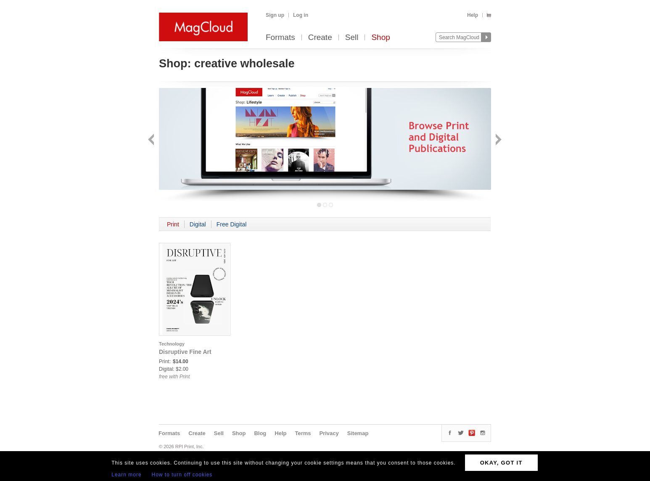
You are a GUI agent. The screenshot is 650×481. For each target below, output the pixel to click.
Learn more (126, 475)
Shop (380, 38)
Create (320, 38)
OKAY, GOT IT (501, 463)
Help (472, 15)
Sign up (275, 15)
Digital (198, 224)
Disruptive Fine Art (185, 351)
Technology (172, 343)
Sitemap (358, 433)
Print (173, 224)
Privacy (329, 433)
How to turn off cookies (182, 475)
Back (152, 140)
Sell (352, 38)
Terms (303, 433)
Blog (260, 433)
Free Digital (232, 224)
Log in (300, 15)
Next (498, 140)
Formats (280, 38)
